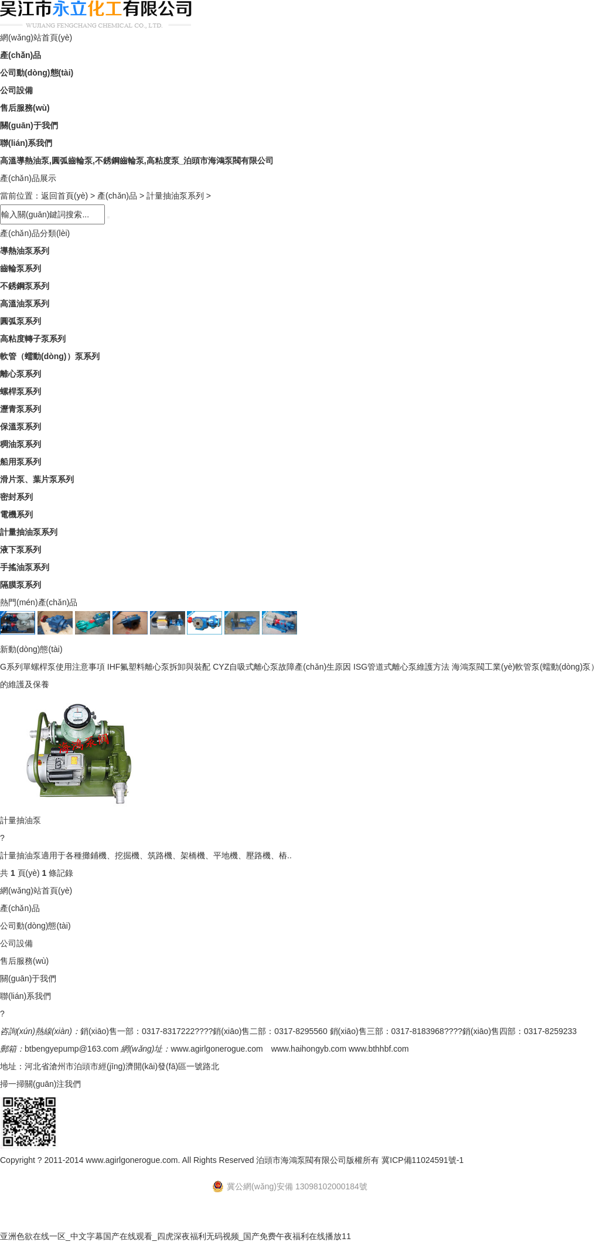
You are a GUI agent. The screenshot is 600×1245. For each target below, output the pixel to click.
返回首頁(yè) (64, 195)
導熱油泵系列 (24, 250)
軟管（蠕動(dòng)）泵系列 (50, 356)
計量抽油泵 (20, 820)
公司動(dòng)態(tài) (36, 72)
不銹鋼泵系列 (24, 286)
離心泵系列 (20, 373)
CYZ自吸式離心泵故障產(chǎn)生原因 (282, 666)
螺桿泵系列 (20, 391)
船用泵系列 (20, 461)
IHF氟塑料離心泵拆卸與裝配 (159, 666)
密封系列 (16, 497)
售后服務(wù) (25, 107)
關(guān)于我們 (29, 125)
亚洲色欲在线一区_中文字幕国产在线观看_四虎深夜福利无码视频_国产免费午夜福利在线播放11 (175, 1236)
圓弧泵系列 (20, 321)
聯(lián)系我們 (26, 143)
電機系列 (16, 514)
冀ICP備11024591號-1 (422, 1160)
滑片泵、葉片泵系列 (37, 479)
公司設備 (16, 90)
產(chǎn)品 (20, 55)
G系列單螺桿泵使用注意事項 (52, 666)
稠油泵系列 (20, 444)
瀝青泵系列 (20, 409)
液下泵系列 (20, 549)
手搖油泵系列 (24, 567)
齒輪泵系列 (20, 268)
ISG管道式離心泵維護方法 (401, 666)
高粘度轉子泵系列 (33, 338)
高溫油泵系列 (24, 303)
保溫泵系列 (20, 426)
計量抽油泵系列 (175, 195)
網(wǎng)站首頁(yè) (36, 37)
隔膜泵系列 (20, 584)
